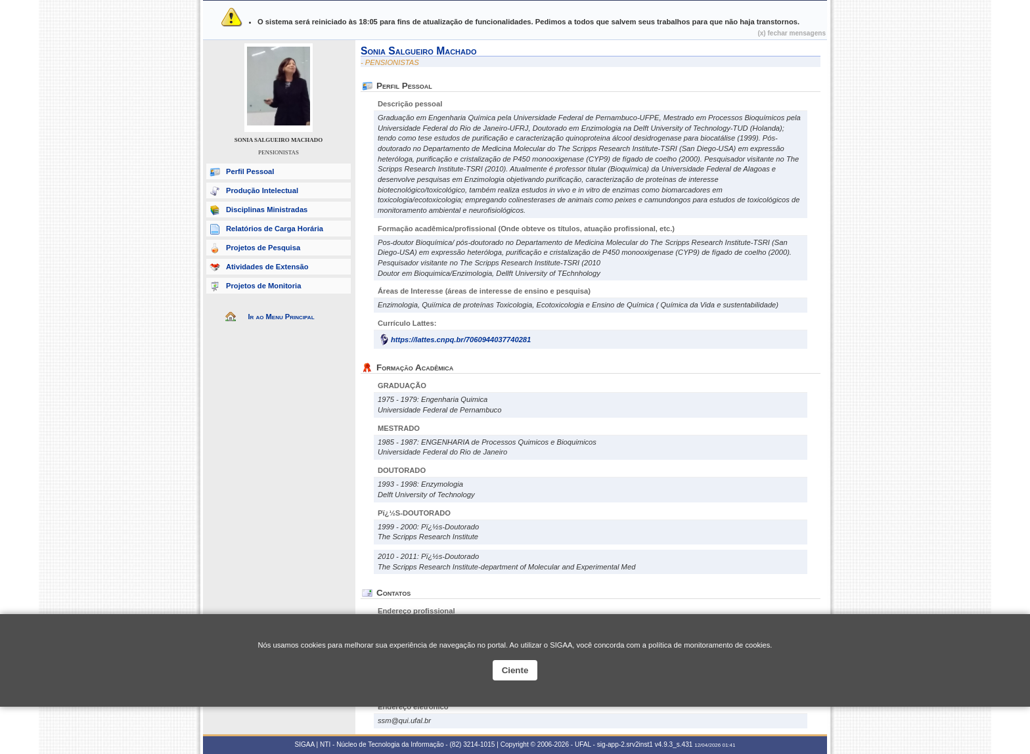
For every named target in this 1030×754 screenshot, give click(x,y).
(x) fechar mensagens (791, 33)
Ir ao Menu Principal (281, 317)
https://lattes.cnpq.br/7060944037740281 (461, 340)
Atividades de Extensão (267, 267)
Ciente (515, 670)
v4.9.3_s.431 (674, 744)
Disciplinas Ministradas (266, 209)
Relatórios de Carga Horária (274, 229)
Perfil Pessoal (250, 171)
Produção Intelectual (262, 190)
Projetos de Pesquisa (263, 248)
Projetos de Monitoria (263, 286)
